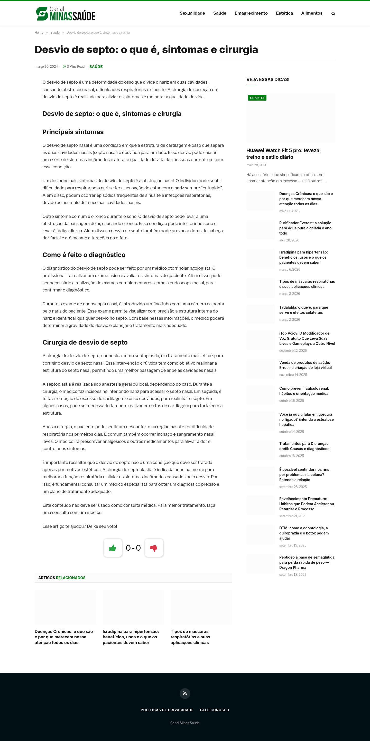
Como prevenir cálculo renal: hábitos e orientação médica (304, 391)
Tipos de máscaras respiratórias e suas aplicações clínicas (190, 637)
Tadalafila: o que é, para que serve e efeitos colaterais (303, 310)
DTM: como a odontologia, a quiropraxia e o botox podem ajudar (304, 533)
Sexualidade (192, 13)
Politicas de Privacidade (167, 710)
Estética (284, 13)
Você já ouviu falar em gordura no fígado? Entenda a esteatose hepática (306, 419)
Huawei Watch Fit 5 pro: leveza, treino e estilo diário (283, 154)
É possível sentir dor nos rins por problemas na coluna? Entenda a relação (304, 474)
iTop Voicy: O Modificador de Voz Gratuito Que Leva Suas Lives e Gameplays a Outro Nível (307, 338)
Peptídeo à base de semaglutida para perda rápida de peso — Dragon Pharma (307, 562)
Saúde (219, 13)
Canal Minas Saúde (185, 723)
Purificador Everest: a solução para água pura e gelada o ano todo (305, 228)
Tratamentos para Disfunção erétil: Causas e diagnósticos (304, 446)
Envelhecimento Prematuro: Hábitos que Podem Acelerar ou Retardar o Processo (306, 503)
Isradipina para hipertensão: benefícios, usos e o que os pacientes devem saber (131, 637)
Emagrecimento (251, 13)
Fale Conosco (214, 710)
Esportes (257, 97)
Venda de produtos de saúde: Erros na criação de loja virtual (305, 365)
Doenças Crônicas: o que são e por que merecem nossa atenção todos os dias (64, 637)
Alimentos (311, 13)
